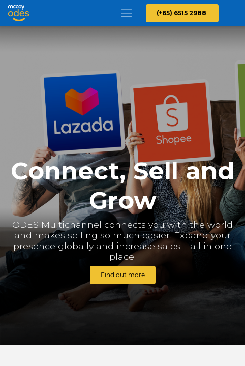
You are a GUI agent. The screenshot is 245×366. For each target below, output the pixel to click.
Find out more (123, 275)
